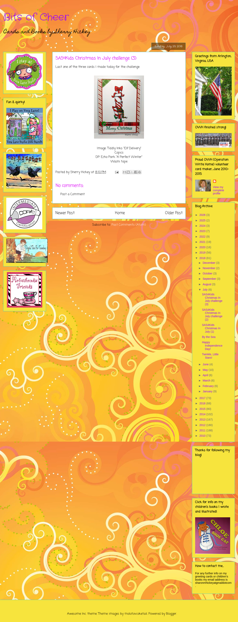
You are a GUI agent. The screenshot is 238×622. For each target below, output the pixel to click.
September (210, 278)
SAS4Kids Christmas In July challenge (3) (212, 299)
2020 (202, 247)
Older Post (174, 213)
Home (120, 213)
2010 (202, 435)
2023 (202, 231)
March (207, 380)
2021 (202, 241)
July (205, 289)
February (208, 386)
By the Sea (209, 337)
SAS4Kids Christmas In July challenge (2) (212, 314)
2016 (202, 403)
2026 (202, 214)
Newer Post (65, 213)
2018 (202, 258)
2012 (202, 425)
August (207, 284)
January (208, 391)
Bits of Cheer (36, 17)
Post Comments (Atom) (129, 225)
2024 (202, 225)
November (209, 268)
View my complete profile (218, 190)
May (205, 369)
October (208, 273)
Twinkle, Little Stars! (210, 356)
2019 (202, 252)
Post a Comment (72, 194)
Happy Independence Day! (212, 346)
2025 (202, 220)
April (206, 375)
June (206, 364)
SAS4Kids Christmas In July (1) (211, 328)
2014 (202, 414)
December (209, 262)
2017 (202, 398)
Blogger (171, 614)
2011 (202, 430)
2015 (202, 408)
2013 (202, 419)
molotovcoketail (136, 614)
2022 (202, 236)
